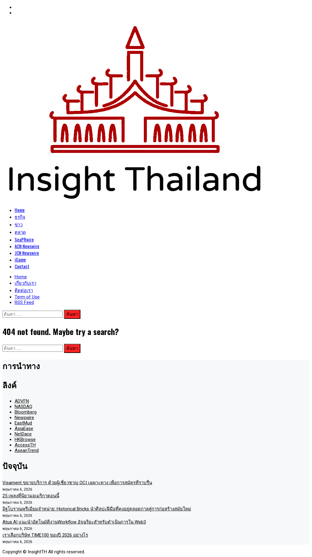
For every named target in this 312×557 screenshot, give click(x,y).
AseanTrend (27, 450)
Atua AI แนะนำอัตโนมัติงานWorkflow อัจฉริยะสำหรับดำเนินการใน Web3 (74, 522)
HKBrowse (25, 439)
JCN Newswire (27, 252)
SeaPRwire (24, 239)
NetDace (23, 434)
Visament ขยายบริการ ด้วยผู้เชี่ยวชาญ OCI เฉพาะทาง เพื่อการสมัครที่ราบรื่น (77, 482)
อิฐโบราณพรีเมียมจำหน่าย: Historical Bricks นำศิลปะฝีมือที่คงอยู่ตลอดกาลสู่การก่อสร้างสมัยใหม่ (96, 509)
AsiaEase (24, 428)
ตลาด (20, 231)
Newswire (24, 417)
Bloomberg (26, 412)
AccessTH (25, 445)
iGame (20, 259)
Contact (22, 266)
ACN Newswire (27, 246)
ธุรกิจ (20, 216)
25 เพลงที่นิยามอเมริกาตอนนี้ (30, 496)
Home (20, 209)
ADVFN (22, 401)
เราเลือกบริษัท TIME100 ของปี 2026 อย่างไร (45, 535)
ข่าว (19, 224)
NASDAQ (23, 406)
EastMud (23, 423)
